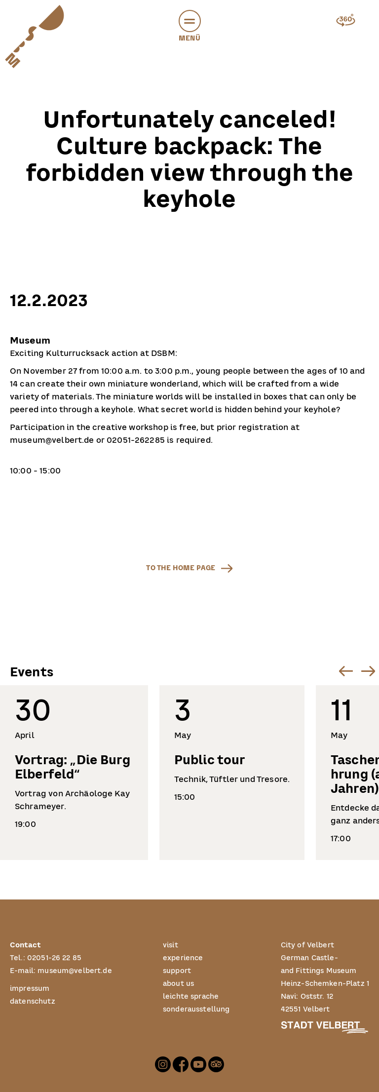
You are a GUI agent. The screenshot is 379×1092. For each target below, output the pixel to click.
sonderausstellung (196, 1009)
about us (178, 983)
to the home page (180, 568)
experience (183, 958)
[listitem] (74, 772)
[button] (190, 21)
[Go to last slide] (346, 671)
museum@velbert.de (75, 971)
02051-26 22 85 (54, 958)
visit (170, 945)
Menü (190, 27)
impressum (29, 988)
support (177, 971)
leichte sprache (191, 996)
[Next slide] (368, 671)
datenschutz (32, 1001)
